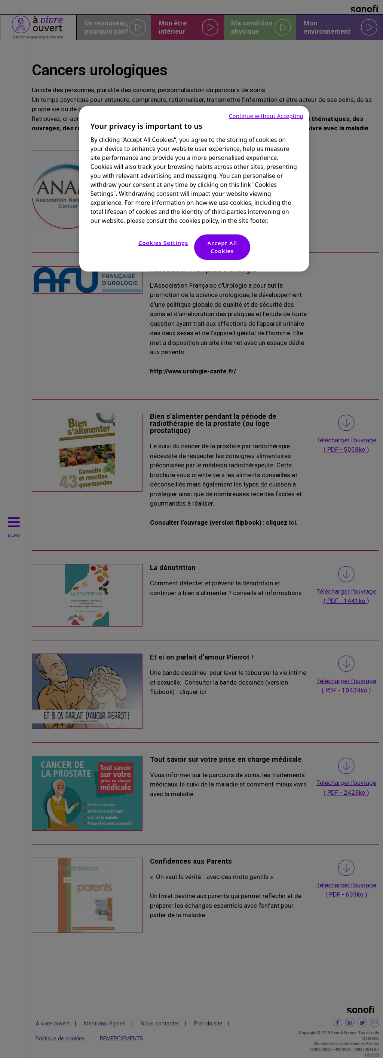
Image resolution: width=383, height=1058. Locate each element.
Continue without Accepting (266, 115)
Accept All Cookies (222, 247)
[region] (194, 189)
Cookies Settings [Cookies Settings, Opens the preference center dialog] (163, 242)
